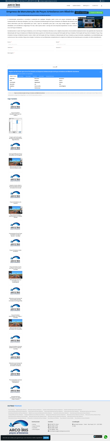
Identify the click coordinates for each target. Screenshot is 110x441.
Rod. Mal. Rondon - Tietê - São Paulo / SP (17, 1)
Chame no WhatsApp (96, 12)
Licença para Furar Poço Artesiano (35, 411)
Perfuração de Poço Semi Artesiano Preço (38, 416)
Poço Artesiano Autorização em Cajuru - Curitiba (15, 316)
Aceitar (46, 437)
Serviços (86, 5)
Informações (36, 429)
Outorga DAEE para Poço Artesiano (15, 414)
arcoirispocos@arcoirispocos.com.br (48, 1)
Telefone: (10, 47)
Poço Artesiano (11, 409)
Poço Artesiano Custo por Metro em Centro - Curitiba (15, 268)
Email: (58, 42)
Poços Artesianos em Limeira (15, 202)
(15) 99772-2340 (33, 1)
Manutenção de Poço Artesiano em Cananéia (15, 328)
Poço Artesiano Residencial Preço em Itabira (15, 114)
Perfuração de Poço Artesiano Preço (93, 414)
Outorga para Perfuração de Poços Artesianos (56, 414)
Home (68, 5)
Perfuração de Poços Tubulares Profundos (17, 418)
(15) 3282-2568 (53, 428)
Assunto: (58, 47)
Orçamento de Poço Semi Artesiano (61, 413)
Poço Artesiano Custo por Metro (66, 418)
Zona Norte (21, 76)
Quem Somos (76, 5)
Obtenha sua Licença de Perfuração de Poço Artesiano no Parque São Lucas (15, 300)
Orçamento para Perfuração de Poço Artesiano (80, 413)
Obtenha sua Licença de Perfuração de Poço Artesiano (40, 413)
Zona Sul (35, 76)
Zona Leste (41, 76)
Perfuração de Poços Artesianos (35, 409)
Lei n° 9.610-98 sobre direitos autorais (34, 95)
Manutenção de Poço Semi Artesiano (88, 411)
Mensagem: (11, 53)
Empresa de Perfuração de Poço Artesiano (73, 409)
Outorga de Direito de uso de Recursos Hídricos (34, 414)
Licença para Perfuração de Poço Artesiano (53, 411)
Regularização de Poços (21, 409)
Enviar (55, 67)
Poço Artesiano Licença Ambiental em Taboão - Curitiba (15, 348)
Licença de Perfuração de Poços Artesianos (17, 411)
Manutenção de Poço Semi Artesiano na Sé (15, 167)
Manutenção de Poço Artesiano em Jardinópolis (15, 281)
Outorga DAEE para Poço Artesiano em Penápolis (15, 154)
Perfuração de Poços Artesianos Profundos (57, 416)
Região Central (13, 76)
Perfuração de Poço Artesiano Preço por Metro (18, 416)
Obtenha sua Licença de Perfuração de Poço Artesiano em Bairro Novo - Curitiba (15, 365)
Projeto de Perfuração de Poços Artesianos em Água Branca (15, 138)
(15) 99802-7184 (53, 429)
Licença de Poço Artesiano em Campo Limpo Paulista (15, 398)
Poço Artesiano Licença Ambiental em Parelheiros (15, 381)
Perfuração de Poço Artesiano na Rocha (75, 414)
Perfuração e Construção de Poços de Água (37, 418)
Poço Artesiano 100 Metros (53, 418)
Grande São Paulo (50, 76)
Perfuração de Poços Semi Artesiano (75, 416)
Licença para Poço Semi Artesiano (71, 411)
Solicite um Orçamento (81, 12)
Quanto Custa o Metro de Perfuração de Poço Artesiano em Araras (15, 187)
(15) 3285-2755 (53, 426)
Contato (95, 5)
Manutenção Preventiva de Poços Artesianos (17, 413)
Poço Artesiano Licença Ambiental (82, 418)
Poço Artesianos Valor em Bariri (15, 250)
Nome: (10, 42)
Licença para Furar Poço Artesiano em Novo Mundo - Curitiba (15, 235)
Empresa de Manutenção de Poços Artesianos (53, 409)
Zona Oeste (28, 76)
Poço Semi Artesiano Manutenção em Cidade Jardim (15, 216)
